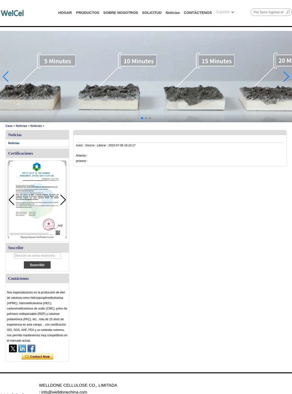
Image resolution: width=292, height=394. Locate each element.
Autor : (80, 145)
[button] (142, 118)
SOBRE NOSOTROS (120, 12)
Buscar (288, 12)
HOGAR (65, 12)
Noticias (173, 12)
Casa (9, 126)
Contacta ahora (37, 357)
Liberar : (102, 145)
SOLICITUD (152, 12)
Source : (91, 145)
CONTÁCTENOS (198, 12)
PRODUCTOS (88, 12)
